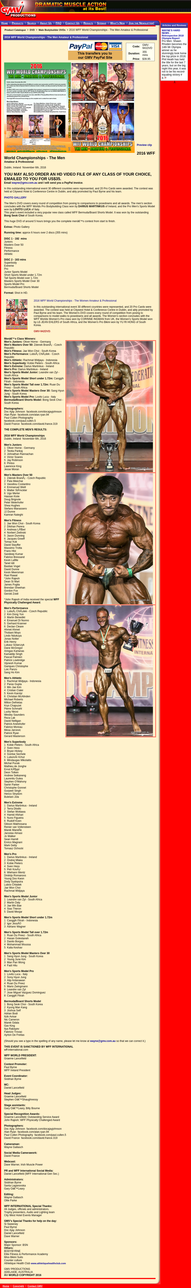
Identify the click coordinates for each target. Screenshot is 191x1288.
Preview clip (144, 145)
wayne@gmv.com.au (24, 182)
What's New (117, 23)
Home (4, 23)
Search (31, 23)
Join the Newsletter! (141, 23)
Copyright (18, 1286)
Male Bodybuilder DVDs (52, 30)
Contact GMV (35, 1286)
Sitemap (101, 23)
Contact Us (72, 23)
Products (17, 23)
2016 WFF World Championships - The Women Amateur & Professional (75, 300)
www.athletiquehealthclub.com (48, 1263)
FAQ (59, 23)
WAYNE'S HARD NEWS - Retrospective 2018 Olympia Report (173, 34)
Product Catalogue (15, 30)
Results (88, 23)
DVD (32, 30)
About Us (46, 23)
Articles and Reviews (174, 25)
